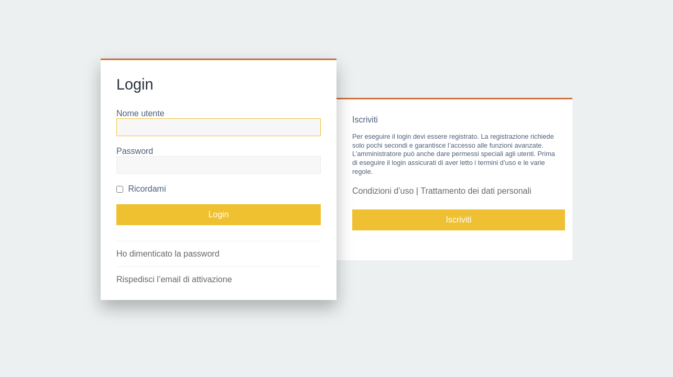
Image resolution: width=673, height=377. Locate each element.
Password (134, 151)
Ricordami (141, 188)
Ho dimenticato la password (168, 253)
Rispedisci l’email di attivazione (174, 279)
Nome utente (140, 113)
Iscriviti (459, 219)
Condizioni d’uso (383, 190)
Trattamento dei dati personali (475, 190)
